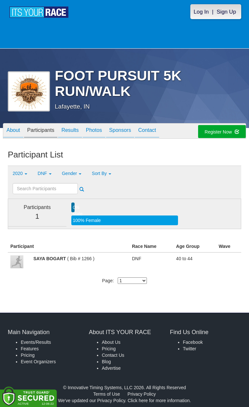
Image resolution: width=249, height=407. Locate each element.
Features (30, 348)
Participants (40, 131)
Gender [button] (72, 173)
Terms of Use (106, 394)
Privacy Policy (141, 394)
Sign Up (226, 12)
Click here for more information (159, 400)
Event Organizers (38, 361)
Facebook (193, 342)
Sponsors (120, 131)
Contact (147, 131)
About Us (111, 342)
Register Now (222, 131)
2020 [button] (20, 173)
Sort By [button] (101, 173)
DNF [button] (45, 173)
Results (69, 131)
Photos (94, 131)
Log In (201, 12)
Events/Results (36, 342)
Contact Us (113, 355)
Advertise (111, 368)
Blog (106, 361)
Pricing (28, 355)
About (13, 131)
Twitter (189, 348)
